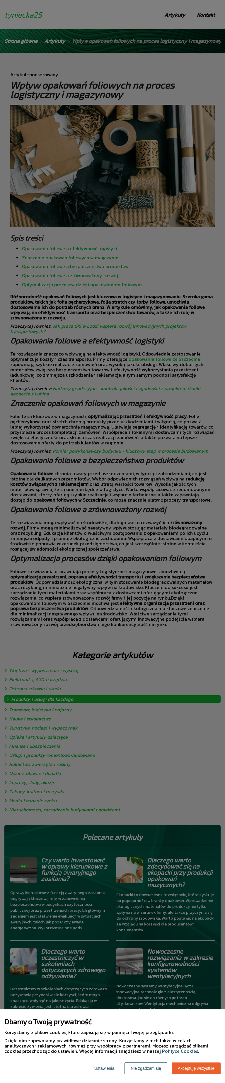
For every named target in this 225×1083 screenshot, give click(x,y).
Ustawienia (104, 1068)
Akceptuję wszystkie (196, 1068)
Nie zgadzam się (146, 1068)
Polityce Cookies (180, 1051)
